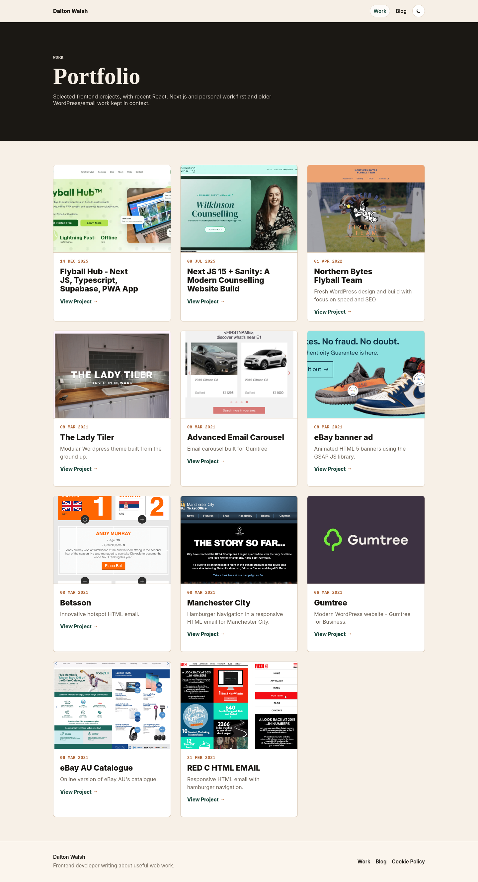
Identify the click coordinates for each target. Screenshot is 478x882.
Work (379, 11)
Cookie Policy (408, 861)
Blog (401, 11)
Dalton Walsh (70, 11)
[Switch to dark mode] (418, 11)
